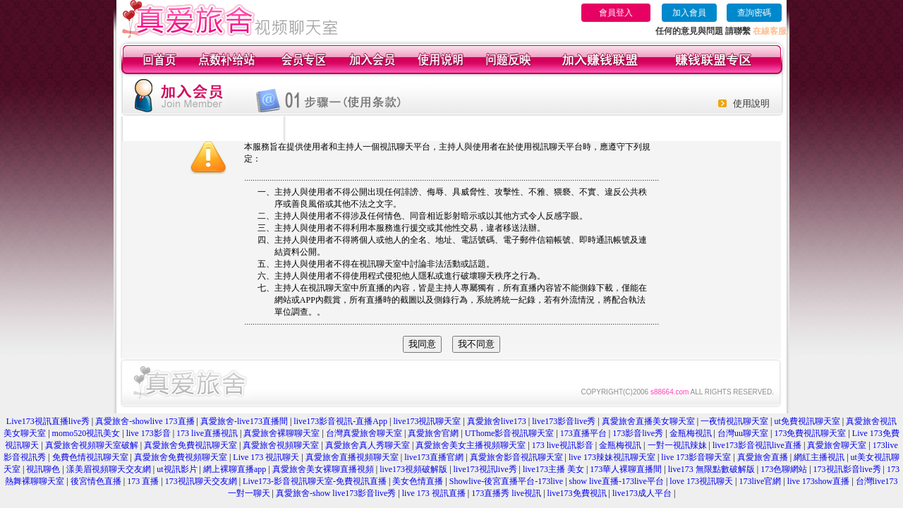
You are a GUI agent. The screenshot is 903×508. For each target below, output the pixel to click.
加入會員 (689, 13)
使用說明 (751, 103)
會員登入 (616, 13)
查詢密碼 (754, 13)
